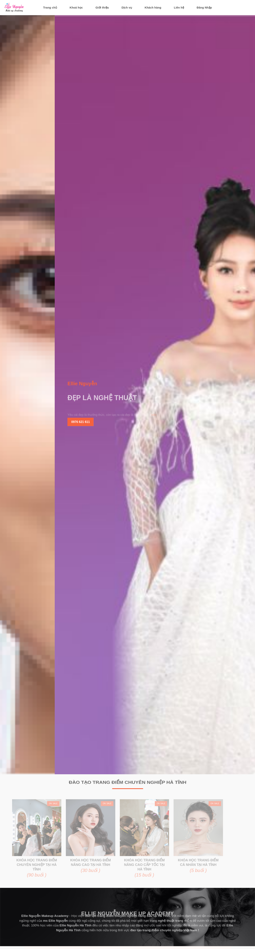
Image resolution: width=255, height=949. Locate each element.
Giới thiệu (102, 7)
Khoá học (76, 7)
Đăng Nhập (204, 7)
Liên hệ (179, 7)
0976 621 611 (122, 421)
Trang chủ (50, 7)
